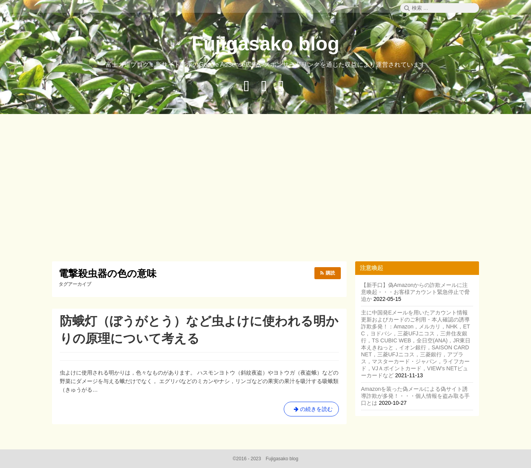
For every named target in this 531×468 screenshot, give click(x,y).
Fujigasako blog (266, 44)
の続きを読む (311, 410)
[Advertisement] (265, 189)
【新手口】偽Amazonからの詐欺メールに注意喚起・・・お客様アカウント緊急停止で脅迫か (415, 292)
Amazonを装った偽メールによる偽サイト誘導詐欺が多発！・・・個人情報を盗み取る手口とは (415, 396)
